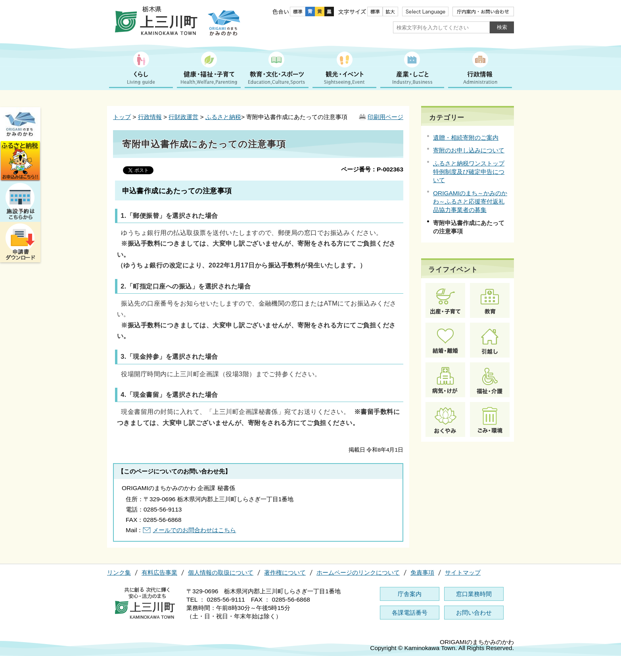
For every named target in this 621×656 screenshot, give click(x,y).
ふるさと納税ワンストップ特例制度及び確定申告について (468, 171)
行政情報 (150, 117)
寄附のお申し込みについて (468, 150)
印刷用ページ (385, 117)
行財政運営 (183, 117)
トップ (122, 117)
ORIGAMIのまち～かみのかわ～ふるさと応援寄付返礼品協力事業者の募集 (470, 201)
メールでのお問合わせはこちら (194, 530)
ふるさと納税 (223, 117)
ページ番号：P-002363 (372, 169)
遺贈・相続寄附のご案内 (465, 137)
